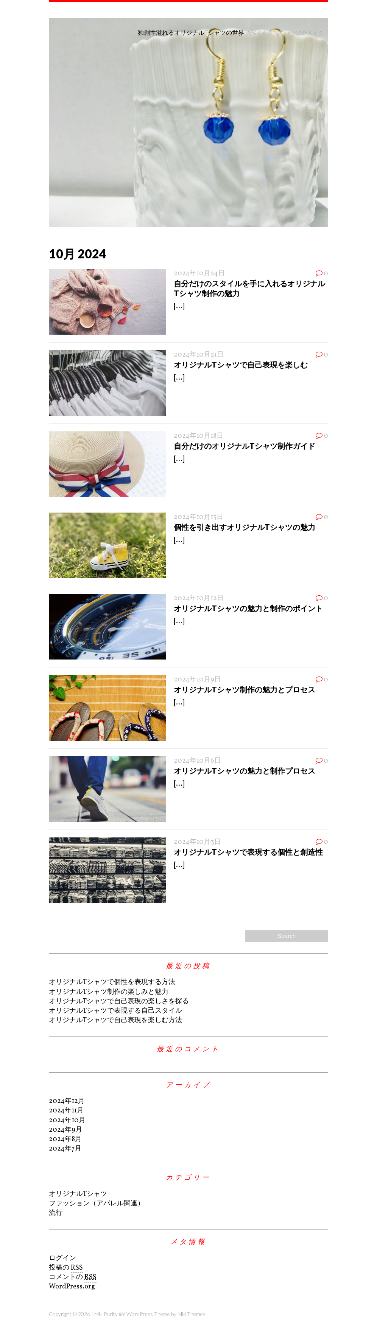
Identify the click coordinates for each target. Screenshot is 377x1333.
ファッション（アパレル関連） (96, 1203)
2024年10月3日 (197, 842)
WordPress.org (72, 1286)
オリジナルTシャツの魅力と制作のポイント (248, 608)
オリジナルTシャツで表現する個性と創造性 (248, 851)
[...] (179, 306)
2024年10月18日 (198, 436)
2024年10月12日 (199, 598)
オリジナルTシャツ (78, 1194)
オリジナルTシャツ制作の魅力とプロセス (244, 689)
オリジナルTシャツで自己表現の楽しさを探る (119, 1001)
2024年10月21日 (199, 355)
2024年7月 (65, 1149)
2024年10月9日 (197, 679)
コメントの (73, 1277)
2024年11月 (66, 1110)
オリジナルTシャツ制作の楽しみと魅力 (108, 992)
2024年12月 (67, 1101)
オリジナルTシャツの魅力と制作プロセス (244, 770)
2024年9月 (65, 1130)
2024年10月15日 (198, 517)
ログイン (62, 1258)
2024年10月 (67, 1120)
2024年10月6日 (197, 761)
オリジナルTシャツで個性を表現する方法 (112, 982)
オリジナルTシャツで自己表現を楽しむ (241, 364)
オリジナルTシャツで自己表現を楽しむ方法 (115, 1020)
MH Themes (192, 1314)
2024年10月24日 (199, 273)
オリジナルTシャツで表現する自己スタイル (115, 1011)
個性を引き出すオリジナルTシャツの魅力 (244, 526)
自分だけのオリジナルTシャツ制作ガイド (244, 445)
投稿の (66, 1268)
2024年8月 (65, 1139)
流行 (55, 1213)
